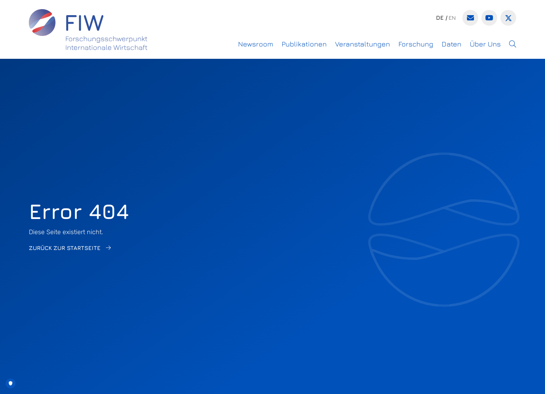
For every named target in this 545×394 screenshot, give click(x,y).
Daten (451, 44)
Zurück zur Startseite (65, 248)
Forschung (415, 44)
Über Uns (485, 44)
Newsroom (255, 44)
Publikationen (304, 44)
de (440, 17)
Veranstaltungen (362, 44)
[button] (512, 44)
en (452, 17)
